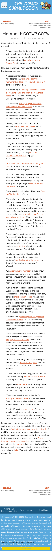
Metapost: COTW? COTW (26, 33)
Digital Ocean (34, 529)
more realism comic (23, 297)
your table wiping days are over (28, 260)
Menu (4, 6)
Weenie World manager (20, 271)
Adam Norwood (44, 532)
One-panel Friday (7, 24)
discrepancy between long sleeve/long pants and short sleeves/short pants (25, 92)
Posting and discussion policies (9, 510)
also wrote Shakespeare (34, 376)
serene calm (28, 409)
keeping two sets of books (17, 339)
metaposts (5, 462)
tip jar (16, 450)
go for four (21, 246)
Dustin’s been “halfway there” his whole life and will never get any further (40, 25)
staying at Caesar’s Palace (17, 398)
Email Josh (43, 510)
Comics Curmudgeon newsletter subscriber (29, 429)
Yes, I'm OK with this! (26, 548)
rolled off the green (28, 362)
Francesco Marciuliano (42, 535)
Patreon (18, 444)
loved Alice (22, 384)
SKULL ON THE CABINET (25, 126)
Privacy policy (26, 510)
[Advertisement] (20, 477)
